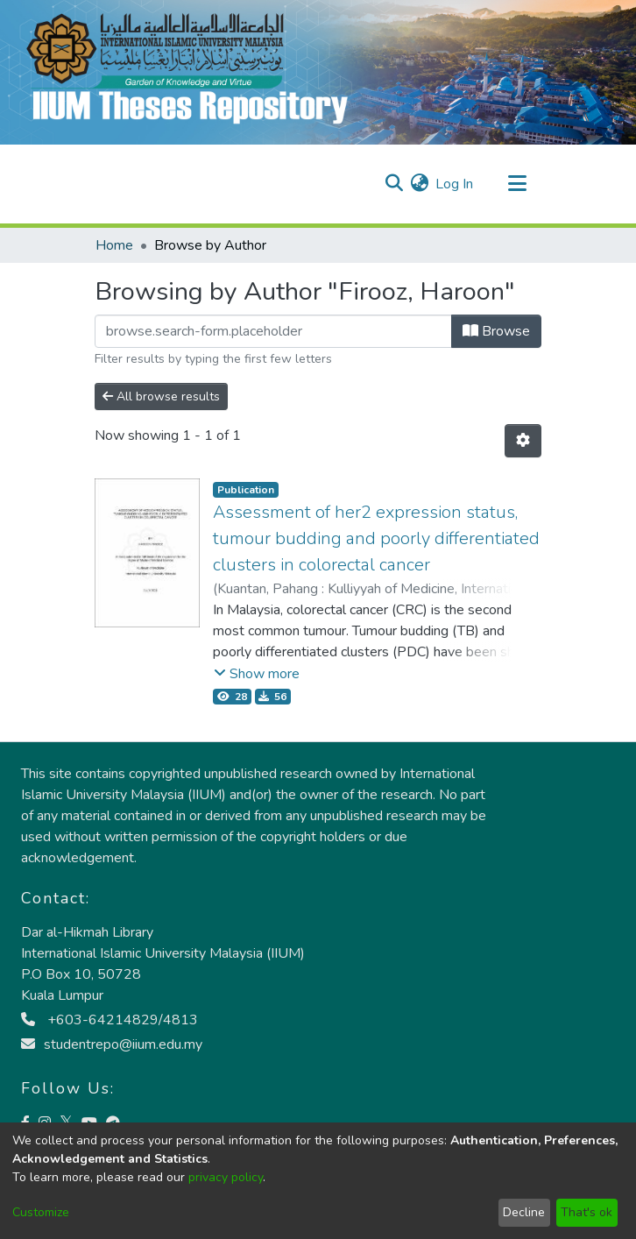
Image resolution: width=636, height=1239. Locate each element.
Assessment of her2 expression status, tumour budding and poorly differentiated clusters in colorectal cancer (376, 538)
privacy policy (225, 1177)
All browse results (161, 396)
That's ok (586, 1212)
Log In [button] (455, 184)
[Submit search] (394, 184)
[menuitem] (419, 184)
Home (114, 245)
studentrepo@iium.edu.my (111, 1044)
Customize (40, 1212)
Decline (524, 1212)
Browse (496, 331)
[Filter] (273, 331)
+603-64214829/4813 (109, 1020)
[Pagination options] (523, 440)
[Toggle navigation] (516, 184)
